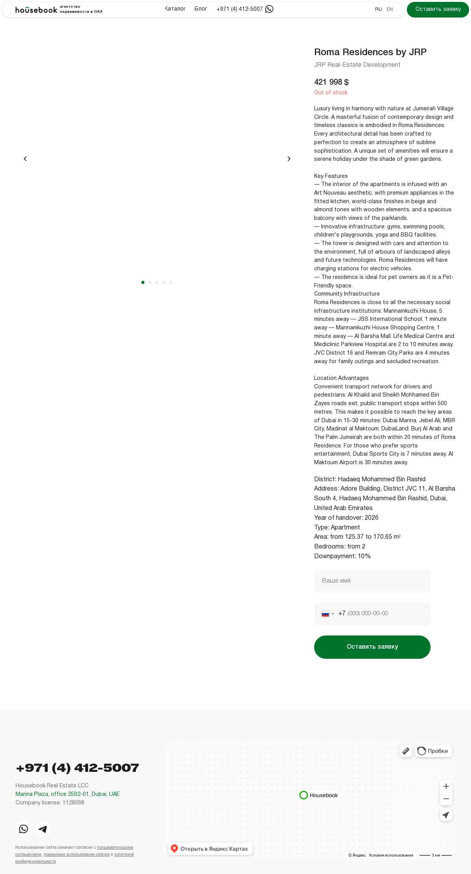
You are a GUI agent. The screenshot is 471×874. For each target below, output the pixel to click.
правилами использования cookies (76, 855)
